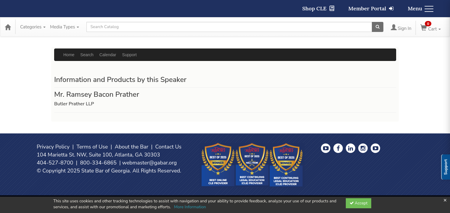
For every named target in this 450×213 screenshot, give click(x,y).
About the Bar (132, 146)
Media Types (64, 27)
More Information (190, 207)
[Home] (7, 27)
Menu (420, 8)
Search (86, 54)
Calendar (107, 54)
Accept (359, 203)
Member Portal (371, 8)
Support (129, 54)
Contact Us (168, 146)
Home (68, 54)
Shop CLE (318, 8)
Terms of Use (92, 146)
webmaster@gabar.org (149, 162)
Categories (33, 27)
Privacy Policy (53, 146)
